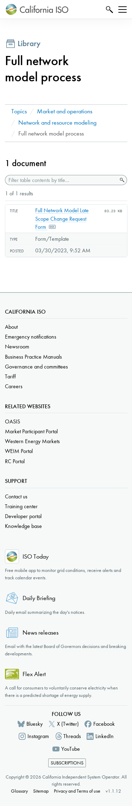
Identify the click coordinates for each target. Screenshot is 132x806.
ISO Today (36, 556)
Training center (21, 506)
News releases (40, 632)
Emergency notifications (30, 336)
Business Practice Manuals (33, 356)
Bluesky (34, 723)
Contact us (16, 496)
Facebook (104, 723)
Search (108, 9)
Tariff (10, 376)
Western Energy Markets (32, 441)
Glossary (19, 791)
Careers (14, 386)
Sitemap (41, 791)
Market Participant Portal (31, 431)
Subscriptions (67, 763)
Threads (72, 736)
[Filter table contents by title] (61, 180)
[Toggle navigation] (122, 9)
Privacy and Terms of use (77, 791)
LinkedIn (104, 736)
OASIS (12, 421)
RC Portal (15, 461)
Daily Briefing (39, 598)
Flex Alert (34, 674)
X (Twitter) (68, 723)
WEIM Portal (19, 451)
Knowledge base (23, 526)
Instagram (38, 736)
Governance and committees (36, 366)
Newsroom (17, 346)
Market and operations (64, 111)
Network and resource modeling (57, 122)
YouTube (70, 748)
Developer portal (23, 516)
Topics (19, 111)
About (11, 326)
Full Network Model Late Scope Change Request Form (62, 218)
